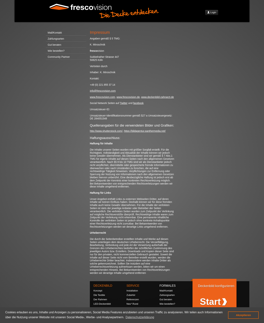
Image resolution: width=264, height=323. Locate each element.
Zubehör (130, 295)
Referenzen (132, 299)
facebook (138, 103)
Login (211, 12)
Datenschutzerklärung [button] (140, 317)
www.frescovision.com (102, 97)
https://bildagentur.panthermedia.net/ (145, 130)
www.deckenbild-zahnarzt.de (157, 97)
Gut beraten (54, 44)
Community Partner (59, 56)
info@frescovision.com (103, 90)
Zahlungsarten (56, 38)
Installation (132, 290)
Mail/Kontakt (55, 32)
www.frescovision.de (128, 97)
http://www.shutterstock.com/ (106, 130)
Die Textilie (99, 295)
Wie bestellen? (56, 50)
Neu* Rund (132, 303)
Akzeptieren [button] (243, 315)
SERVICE (132, 285)
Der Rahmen (100, 299)
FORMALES (168, 285)
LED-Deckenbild (102, 303)
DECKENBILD (103, 285)
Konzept (98, 290)
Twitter (123, 103)
